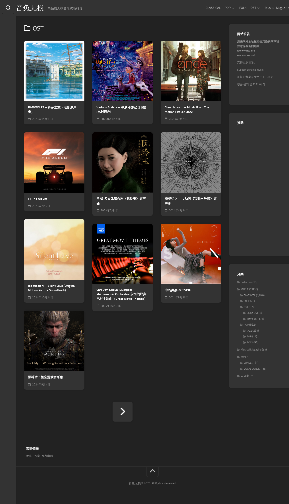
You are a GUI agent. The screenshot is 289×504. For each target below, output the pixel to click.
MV (243, 357)
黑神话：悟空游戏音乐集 (45, 377)
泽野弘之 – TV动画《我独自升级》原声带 (191, 201)
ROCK (250, 342)
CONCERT (249, 363)
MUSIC (245, 290)
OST (245, 8)
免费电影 (47, 456)
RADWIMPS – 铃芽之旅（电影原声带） (52, 110)
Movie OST (253, 319)
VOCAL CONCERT (253, 369)
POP (220, 8)
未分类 (245, 376)
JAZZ (249, 331)
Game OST (252, 313)
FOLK (235, 8)
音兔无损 (38, 8)
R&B (249, 337)
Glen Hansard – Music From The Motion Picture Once (187, 110)
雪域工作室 (33, 456)
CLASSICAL (205, 8)
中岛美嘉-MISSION (178, 291)
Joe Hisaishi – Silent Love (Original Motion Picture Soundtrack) (51, 288)
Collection (246, 282)
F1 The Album (37, 199)
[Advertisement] (259, 189)
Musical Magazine (269, 8)
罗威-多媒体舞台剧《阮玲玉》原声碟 (121, 201)
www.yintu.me (246, 51)
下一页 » (123, 412)
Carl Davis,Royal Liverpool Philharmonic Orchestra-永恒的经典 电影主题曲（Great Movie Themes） (121, 294)
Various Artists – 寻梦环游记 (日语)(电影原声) (121, 110)
